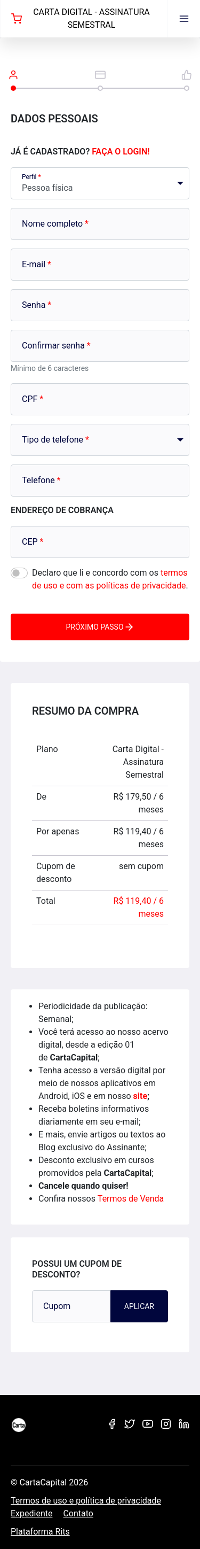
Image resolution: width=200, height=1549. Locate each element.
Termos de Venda (131, 1199)
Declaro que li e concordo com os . (110, 579)
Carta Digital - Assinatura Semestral (80, 18)
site (140, 1096)
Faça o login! (120, 151)
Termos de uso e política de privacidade (86, 1501)
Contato (78, 1513)
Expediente (31, 1513)
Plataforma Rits (40, 1532)
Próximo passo (100, 627)
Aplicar (139, 1306)
